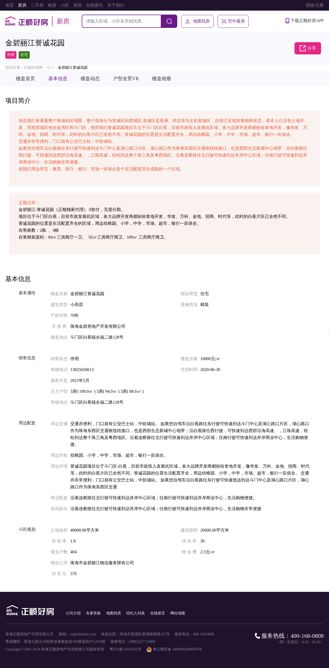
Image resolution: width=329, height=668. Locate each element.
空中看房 (233, 21)
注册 (319, 5)
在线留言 (157, 613)
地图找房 (197, 21)
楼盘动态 (90, 78)
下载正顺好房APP (304, 20)
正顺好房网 (33, 68)
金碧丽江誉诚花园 (73, 68)
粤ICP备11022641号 (125, 649)
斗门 (50, 68)
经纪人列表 (135, 613)
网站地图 (177, 613)
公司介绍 (73, 613)
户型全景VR (126, 78)
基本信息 (57, 78)
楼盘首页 (25, 78)
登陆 (310, 5)
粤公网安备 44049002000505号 (177, 649)
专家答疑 (93, 613)
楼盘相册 (161, 78)
